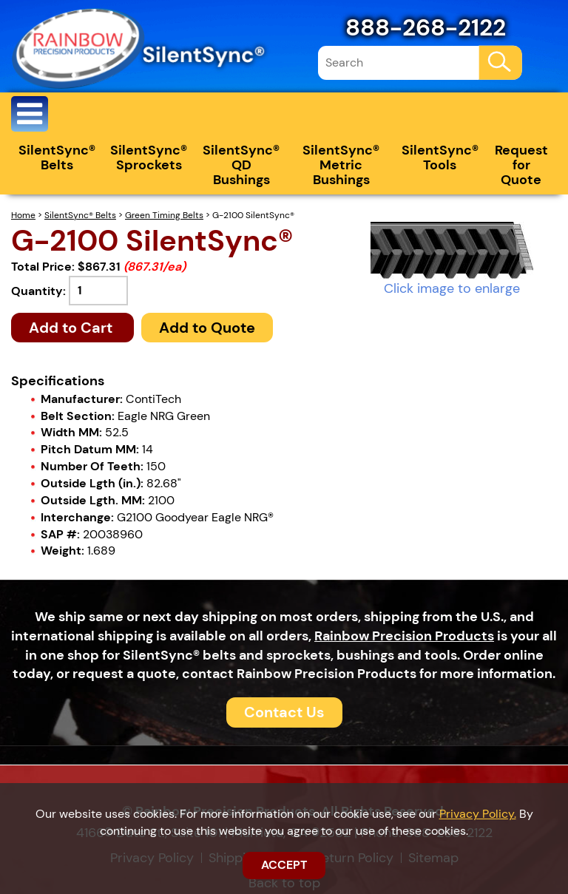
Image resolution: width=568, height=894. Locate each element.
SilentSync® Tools (440, 157)
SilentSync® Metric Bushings (340, 165)
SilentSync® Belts (56, 157)
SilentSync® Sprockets (148, 157)
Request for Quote (521, 165)
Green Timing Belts (164, 215)
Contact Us (284, 712)
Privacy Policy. (477, 814)
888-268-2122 (425, 27)
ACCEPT (284, 865)
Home (23, 215)
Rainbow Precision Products (404, 636)
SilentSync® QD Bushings (241, 165)
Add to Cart (72, 327)
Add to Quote (207, 327)
